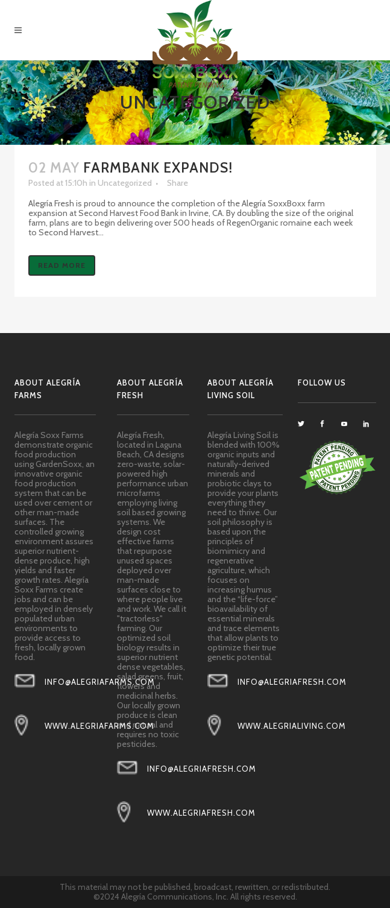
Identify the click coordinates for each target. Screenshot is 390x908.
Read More (62, 265)
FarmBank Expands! (158, 167)
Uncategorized (125, 182)
